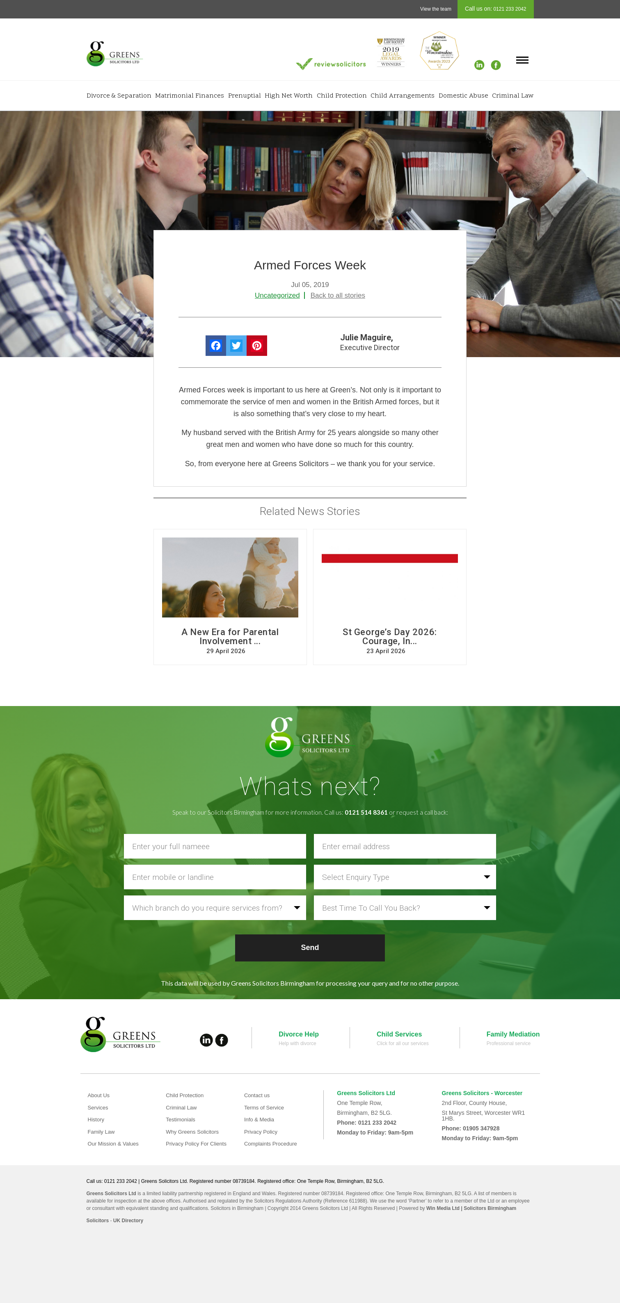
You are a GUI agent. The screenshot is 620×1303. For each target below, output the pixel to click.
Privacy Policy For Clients (198, 1143)
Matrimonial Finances (189, 95)
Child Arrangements (403, 95)
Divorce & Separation (119, 95)
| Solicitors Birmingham (488, 1208)
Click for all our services (403, 1043)
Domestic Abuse (463, 95)
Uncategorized (277, 295)
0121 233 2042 (509, 9)
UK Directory (128, 1220)
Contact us (258, 1095)
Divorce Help (299, 1034)
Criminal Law (512, 95)
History (97, 1119)
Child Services (399, 1034)
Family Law (102, 1131)
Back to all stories (338, 295)
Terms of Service (265, 1107)
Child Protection (342, 95)
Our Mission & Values (115, 1143)
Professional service (509, 1043)
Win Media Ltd (443, 1208)
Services (99, 1107)
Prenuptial (244, 95)
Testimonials (181, 1119)
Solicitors (98, 1220)
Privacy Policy (262, 1131)
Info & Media (260, 1119)
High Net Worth (289, 95)
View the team (435, 9)
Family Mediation (513, 1034)
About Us (100, 1095)
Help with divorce (297, 1043)
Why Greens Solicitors (194, 1131)
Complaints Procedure (272, 1143)
